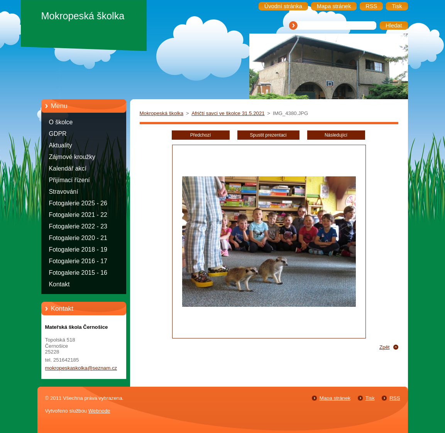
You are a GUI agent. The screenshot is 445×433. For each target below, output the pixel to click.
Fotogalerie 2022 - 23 (78, 226)
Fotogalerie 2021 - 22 (78, 214)
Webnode (99, 411)
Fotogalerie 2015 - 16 (78, 272)
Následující (336, 135)
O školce (61, 122)
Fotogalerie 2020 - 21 (78, 238)
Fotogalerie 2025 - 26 (78, 203)
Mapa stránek (335, 398)
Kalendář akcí (67, 168)
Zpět (384, 347)
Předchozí (200, 135)
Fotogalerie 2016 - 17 (78, 261)
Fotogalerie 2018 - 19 (78, 249)
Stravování (63, 191)
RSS (394, 398)
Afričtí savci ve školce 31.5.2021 (228, 113)
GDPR (58, 133)
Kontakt (59, 284)
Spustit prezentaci (268, 135)
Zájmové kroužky (72, 157)
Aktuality (60, 145)
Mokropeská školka (162, 113)
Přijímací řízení (69, 180)
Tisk (370, 398)
